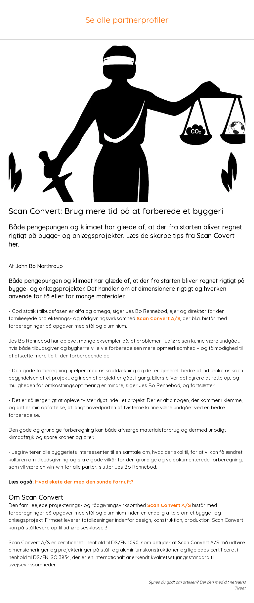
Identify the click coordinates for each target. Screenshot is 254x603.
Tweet (239, 588)
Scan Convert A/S (158, 318)
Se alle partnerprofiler (127, 20)
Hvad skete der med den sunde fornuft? (84, 482)
